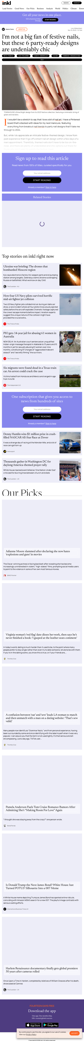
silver (55, 56)
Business (40, 9)
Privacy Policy (31, 1034)
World (57, 9)
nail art (58, 119)
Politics (65, 9)
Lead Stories (7, 9)
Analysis (49, 9)
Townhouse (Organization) (71, 56)
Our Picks (30, 9)
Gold (42, 59)
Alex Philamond (24, 56)
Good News (19, 9)
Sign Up (77, 3)
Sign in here (51, 187)
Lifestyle (21, 29)
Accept (74, 1033)
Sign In (66, 3)
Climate (74, 9)
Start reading (50, 20)
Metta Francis (8, 56)
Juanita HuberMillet (41, 56)
